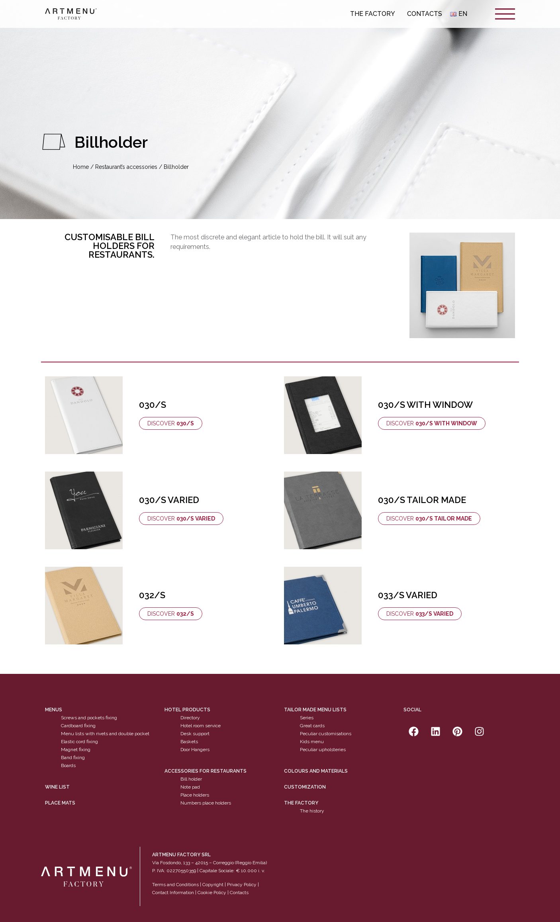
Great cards (312, 725)
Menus (53, 710)
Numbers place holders (205, 803)
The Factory (374, 14)
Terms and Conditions (175, 884)
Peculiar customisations (325, 733)
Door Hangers (195, 749)
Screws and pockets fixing (89, 717)
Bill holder (191, 779)
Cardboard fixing (78, 725)
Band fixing (73, 757)
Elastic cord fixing (79, 741)
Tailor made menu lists (315, 710)
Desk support (195, 733)
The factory (301, 803)
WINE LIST (57, 787)
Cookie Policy (212, 892)
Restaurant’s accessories (126, 167)
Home (81, 167)
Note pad (190, 787)
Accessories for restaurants (205, 771)
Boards (68, 765)
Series (306, 717)
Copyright (212, 884)
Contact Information (173, 892)
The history (312, 811)
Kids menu (312, 741)
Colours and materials (316, 771)
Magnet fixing (75, 749)
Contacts (424, 14)
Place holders (194, 795)
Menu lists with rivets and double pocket (105, 733)
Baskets (189, 741)
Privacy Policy (242, 884)
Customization (305, 787)
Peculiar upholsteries (323, 749)
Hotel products (187, 710)
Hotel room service (200, 725)
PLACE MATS (60, 803)
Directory (190, 717)
